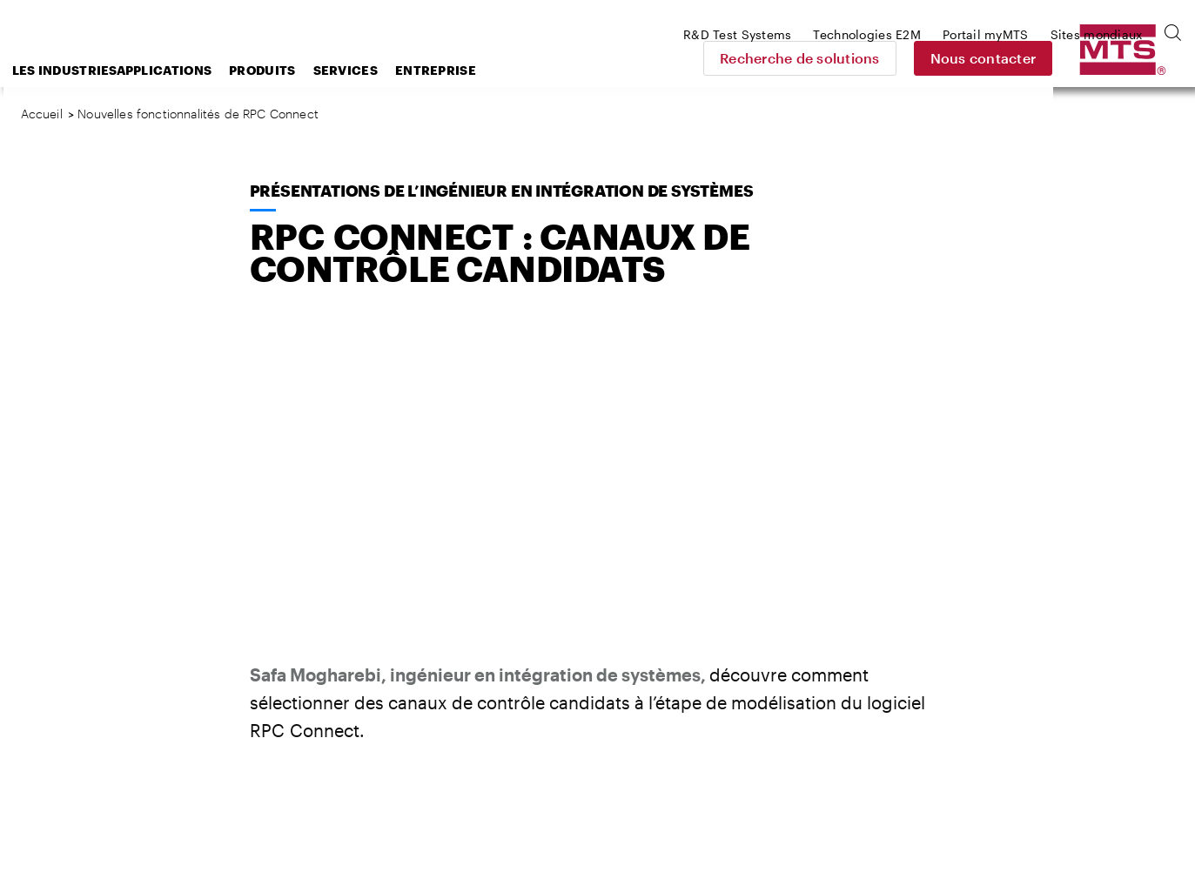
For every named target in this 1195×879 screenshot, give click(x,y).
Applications (304, 70)
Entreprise (574, 70)
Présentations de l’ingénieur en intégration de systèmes (502, 190)
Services (485, 70)
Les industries (199, 70)
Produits (401, 70)
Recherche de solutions (923, 58)
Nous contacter (1105, 58)
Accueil (42, 113)
